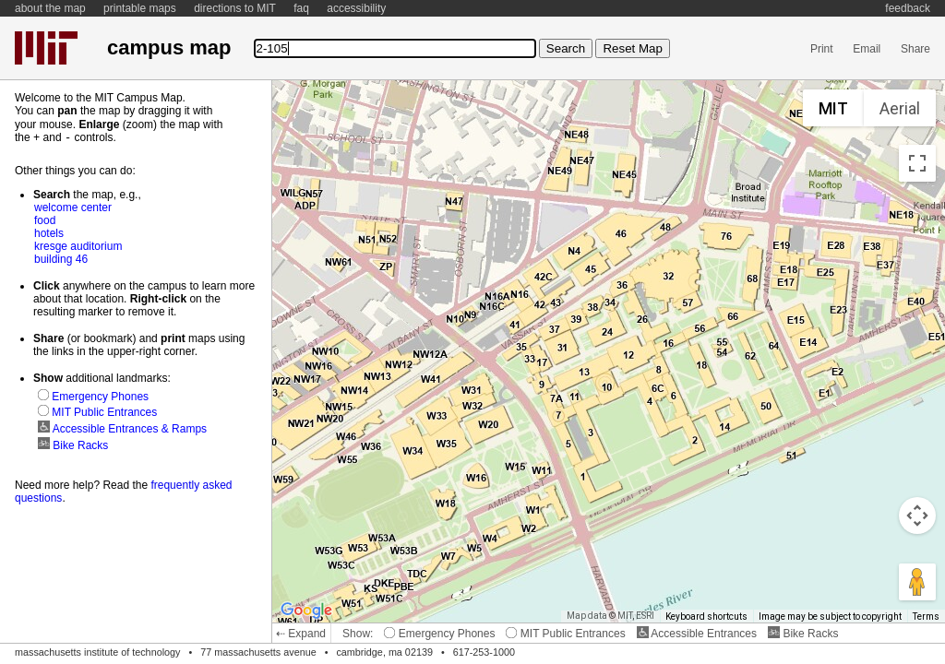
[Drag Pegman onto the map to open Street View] (917, 581)
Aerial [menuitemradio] (899, 108)
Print (821, 48)
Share (915, 48)
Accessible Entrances (697, 633)
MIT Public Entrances (565, 633)
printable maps (139, 8)
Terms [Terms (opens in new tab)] (926, 616)
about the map (50, 8)
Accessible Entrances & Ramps (122, 427)
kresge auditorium (78, 245)
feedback (907, 8)
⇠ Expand (301, 633)
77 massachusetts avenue (258, 652)
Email (866, 48)
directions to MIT (235, 8)
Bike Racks (803, 633)
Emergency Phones (439, 633)
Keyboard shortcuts (706, 616)
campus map (169, 47)
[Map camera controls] (917, 515)
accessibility (356, 8)
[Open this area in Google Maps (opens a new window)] (306, 610)
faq (301, 8)
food (44, 219)
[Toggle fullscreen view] (917, 163)
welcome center (73, 206)
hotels (49, 232)
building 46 (61, 258)
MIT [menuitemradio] (833, 108)
